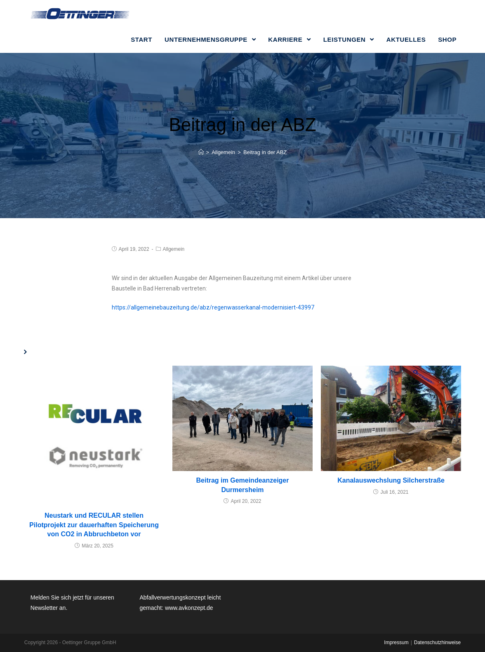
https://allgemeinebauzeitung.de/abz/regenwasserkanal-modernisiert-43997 (213, 307)
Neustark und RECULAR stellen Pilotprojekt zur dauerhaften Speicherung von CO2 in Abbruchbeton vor (94, 525)
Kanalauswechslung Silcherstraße (391, 480)
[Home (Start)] (201, 152)
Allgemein (174, 249)
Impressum (396, 642)
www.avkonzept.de (189, 607)
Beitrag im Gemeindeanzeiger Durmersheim (242, 485)
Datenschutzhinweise (437, 642)
